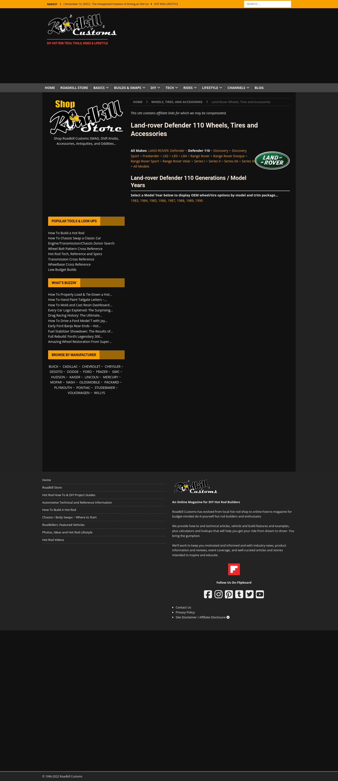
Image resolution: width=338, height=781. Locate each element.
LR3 (175, 156)
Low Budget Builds (62, 269)
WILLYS (99, 392)
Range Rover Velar (177, 161)
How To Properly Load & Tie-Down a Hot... (80, 294)
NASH (70, 382)
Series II (215, 161)
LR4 (184, 156)
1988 (180, 200)
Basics (99, 87)
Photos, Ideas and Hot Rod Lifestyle (67, 532)
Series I (199, 161)
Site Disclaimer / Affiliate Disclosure (203, 617)
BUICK (53, 366)
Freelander (151, 156)
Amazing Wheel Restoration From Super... (80, 341)
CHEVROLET (91, 366)
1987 (171, 200)
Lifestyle (210, 87)
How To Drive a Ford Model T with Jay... (78, 320)
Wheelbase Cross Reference (69, 264)
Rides (188, 87)
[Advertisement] (210, 46)
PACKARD (111, 382)
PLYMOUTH (63, 387)
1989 (190, 200)
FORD (87, 371)
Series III (248, 161)
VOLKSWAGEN (79, 392)
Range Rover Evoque (229, 156)
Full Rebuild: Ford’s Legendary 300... (75, 336)
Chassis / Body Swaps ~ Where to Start (69, 517)
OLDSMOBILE (89, 382)
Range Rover (200, 156)
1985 (153, 200)
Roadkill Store (74, 87)
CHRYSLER (112, 366)
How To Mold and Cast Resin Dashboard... (80, 305)
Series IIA (231, 161)
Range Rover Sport (145, 161)
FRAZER (102, 371)
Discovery (220, 150)
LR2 (166, 156)
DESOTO (56, 371)
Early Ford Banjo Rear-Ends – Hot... (74, 326)
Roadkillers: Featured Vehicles (63, 525)
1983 (134, 200)
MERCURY (110, 377)
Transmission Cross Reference (71, 259)
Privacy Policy (185, 612)
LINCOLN (92, 377)
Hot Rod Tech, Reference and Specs (75, 254)
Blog (259, 87)
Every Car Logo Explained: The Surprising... (80, 310)
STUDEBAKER (105, 387)
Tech (169, 87)
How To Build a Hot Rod (66, 233)
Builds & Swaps (127, 87)
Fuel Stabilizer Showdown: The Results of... (80, 331)
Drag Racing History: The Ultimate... (75, 315)
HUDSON (58, 377)
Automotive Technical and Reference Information (77, 502)
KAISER (74, 377)
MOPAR (56, 382)
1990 (199, 200)
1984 (143, 200)
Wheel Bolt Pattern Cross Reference (75, 248)
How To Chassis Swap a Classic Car (74, 238)
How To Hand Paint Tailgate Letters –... (77, 299)
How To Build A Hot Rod (59, 510)
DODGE (73, 371)
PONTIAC (83, 387)
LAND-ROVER (158, 150)
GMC (116, 371)
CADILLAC (70, 366)
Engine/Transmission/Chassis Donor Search (81, 243)
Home (50, 87)
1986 (162, 200)
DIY (153, 87)
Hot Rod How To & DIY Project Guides (68, 495)
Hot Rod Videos (53, 540)
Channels (236, 87)
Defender (177, 150)
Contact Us (183, 607)
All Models (141, 166)
